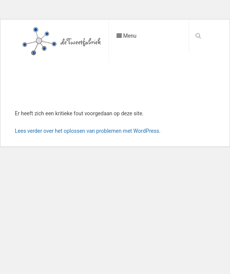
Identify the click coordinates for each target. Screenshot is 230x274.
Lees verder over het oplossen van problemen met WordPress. (88, 131)
